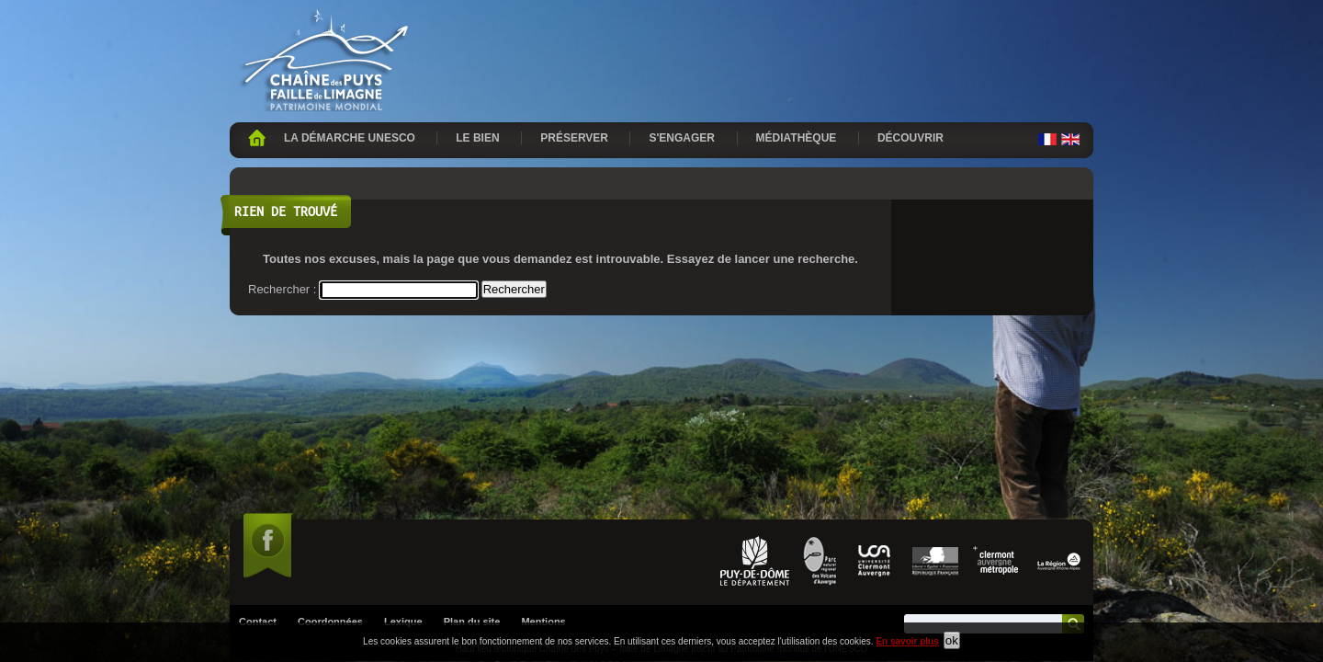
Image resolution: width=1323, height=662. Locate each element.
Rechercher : (282, 289)
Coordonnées (330, 424)
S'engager (682, 137)
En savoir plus (907, 641)
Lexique (403, 424)
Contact (258, 424)
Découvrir (910, 137)
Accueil (257, 138)
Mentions (543, 424)
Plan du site (472, 424)
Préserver (574, 137)
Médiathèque (796, 137)
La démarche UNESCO (349, 137)
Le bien (477, 137)
